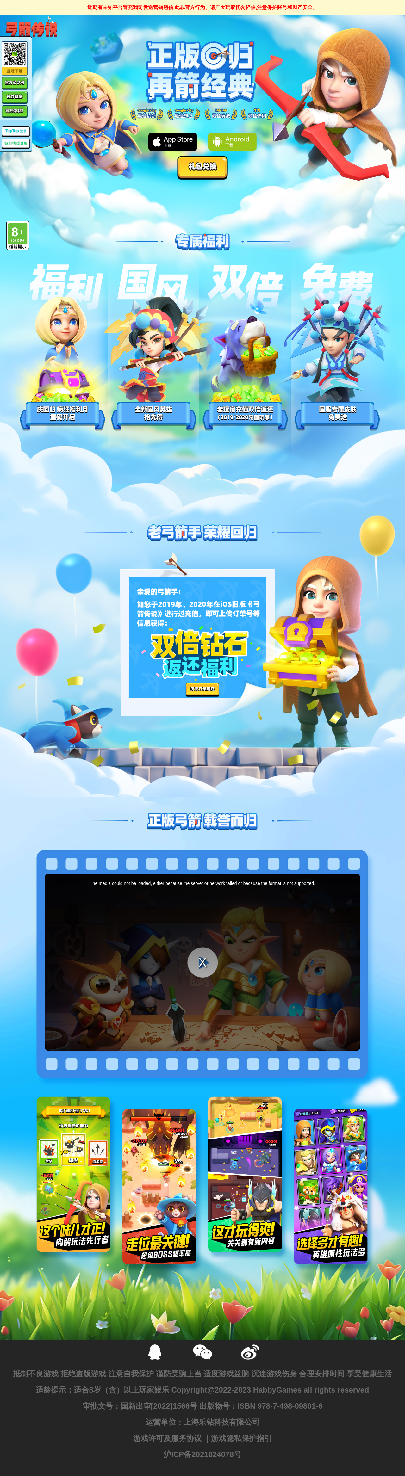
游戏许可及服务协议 (167, 1438)
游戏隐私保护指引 (241, 1438)
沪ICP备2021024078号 (202, 1454)
